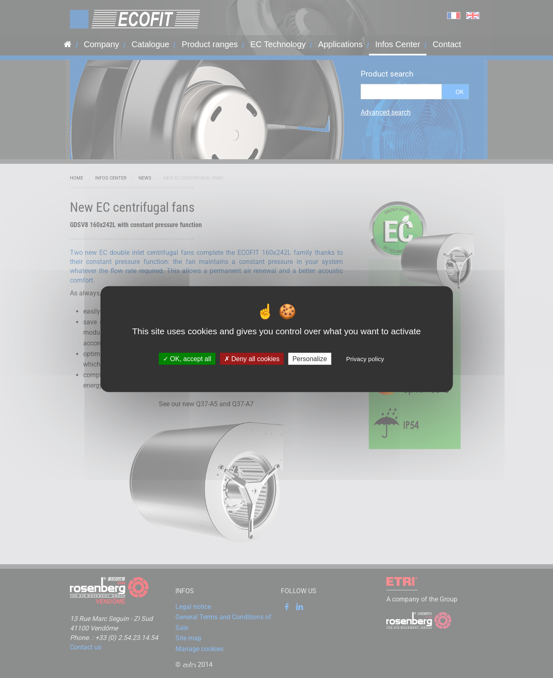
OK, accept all (187, 358)
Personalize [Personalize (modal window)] (309, 358)
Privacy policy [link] (365, 358)
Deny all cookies (252, 358)
